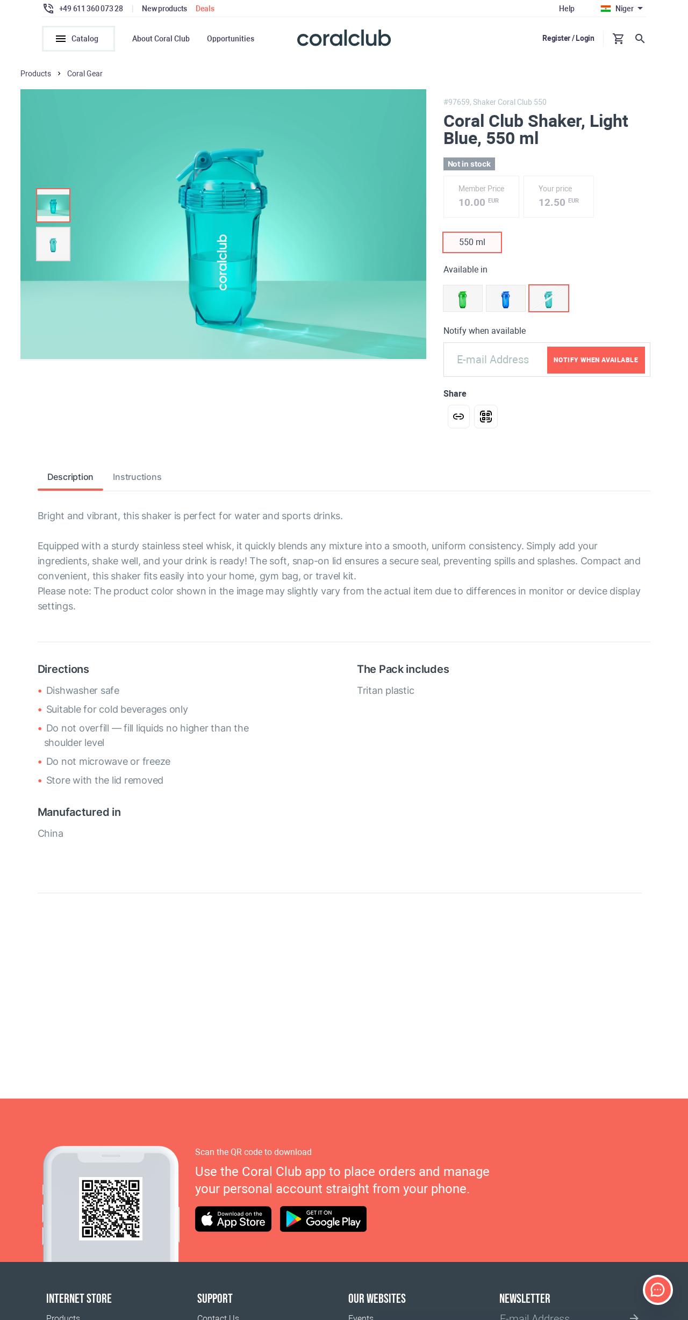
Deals (205, 8)
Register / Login (568, 38)
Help (567, 8)
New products (164, 8)
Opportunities (230, 38)
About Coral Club (161, 38)
